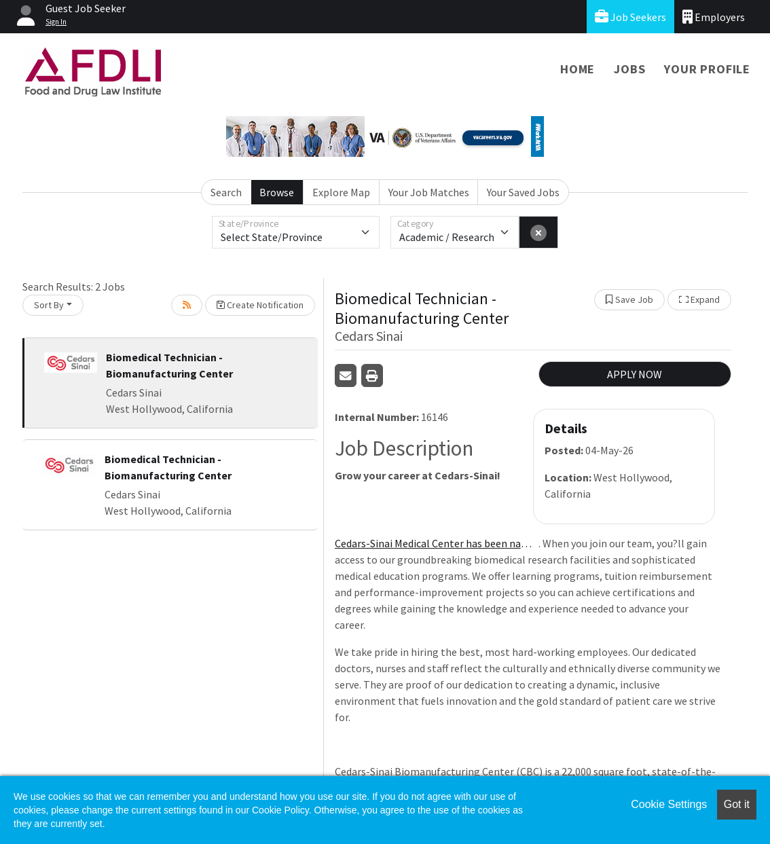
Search (226, 192)
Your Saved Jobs (523, 192)
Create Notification (260, 305)
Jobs (629, 69)
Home (577, 69)
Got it (737, 804)
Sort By (49, 305)
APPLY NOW (634, 374)
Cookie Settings (669, 804)
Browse (276, 192)
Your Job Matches (428, 192)
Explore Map (341, 192)
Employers (713, 16)
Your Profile (707, 69)
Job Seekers (630, 16)
